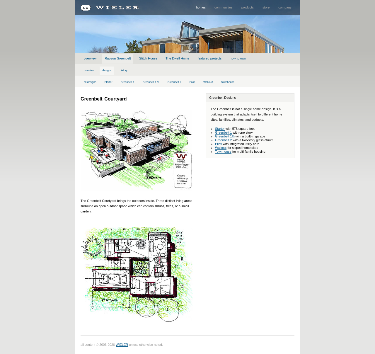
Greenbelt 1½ (225, 136)
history (124, 70)
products (247, 7)
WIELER (122, 344)
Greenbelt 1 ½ (151, 82)
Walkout (208, 82)
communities (223, 7)
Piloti (192, 82)
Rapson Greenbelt (118, 58)
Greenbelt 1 (127, 82)
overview (90, 58)
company (285, 7)
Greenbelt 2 (174, 82)
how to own (238, 58)
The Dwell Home (177, 58)
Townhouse (227, 82)
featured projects (209, 58)
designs (107, 70)
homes (201, 7)
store (266, 7)
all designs (90, 82)
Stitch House (148, 58)
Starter (108, 82)
